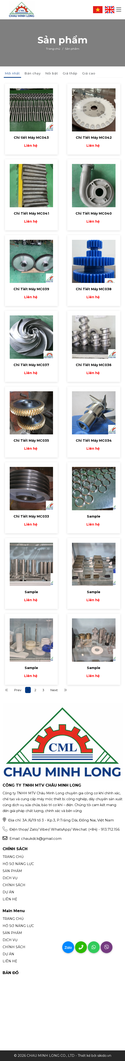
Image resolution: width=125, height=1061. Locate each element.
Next (54, 690)
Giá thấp (70, 73)
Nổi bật (51, 73)
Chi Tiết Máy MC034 (94, 440)
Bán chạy (33, 73)
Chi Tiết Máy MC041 (31, 213)
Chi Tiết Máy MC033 (31, 516)
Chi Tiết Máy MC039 (31, 289)
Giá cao (88, 73)
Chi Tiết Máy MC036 (94, 365)
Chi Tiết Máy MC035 (31, 440)
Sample (93, 516)
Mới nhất (12, 73)
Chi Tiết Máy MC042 (94, 137)
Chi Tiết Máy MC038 (94, 289)
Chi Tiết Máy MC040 (94, 213)
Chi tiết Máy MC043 (31, 137)
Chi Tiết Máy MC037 (31, 365)
